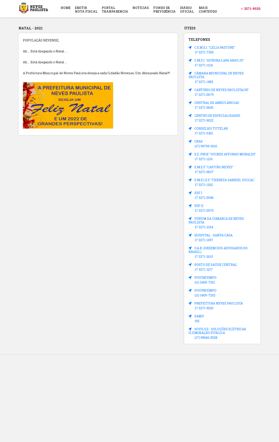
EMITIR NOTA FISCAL (86, 9)
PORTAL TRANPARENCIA (115, 9)
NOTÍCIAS (141, 8)
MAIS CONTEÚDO (208, 9)
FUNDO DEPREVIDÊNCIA (164, 9)
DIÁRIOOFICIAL (187, 9)
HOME (66, 8)
